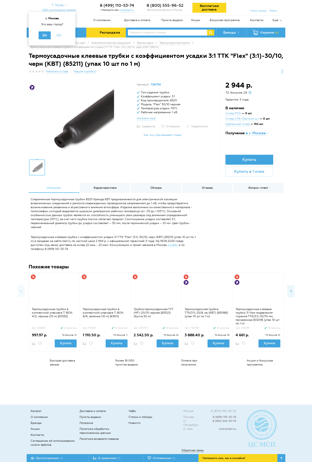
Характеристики (105, 187)
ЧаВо (132, 411)
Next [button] (290, 291)
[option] (81, 120)
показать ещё (146, 118)
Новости (134, 423)
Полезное (86, 423)
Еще (275, 20)
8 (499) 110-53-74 (117, 5)
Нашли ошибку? (85, 71)
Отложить (173, 126)
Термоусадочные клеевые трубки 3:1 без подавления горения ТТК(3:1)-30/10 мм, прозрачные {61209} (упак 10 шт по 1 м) (257, 316)
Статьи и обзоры (140, 417)
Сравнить (148, 126)
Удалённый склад (237, 124)
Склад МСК (233, 113)
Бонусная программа (225, 20)
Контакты (256, 20)
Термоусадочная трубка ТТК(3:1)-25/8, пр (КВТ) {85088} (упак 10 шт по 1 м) (206, 312)
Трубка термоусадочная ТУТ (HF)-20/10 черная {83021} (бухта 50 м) (153, 312)
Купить (249, 159)
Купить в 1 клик (249, 171)
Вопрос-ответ (258, 187)
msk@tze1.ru (127, 10)
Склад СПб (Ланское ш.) (242, 118)
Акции (195, 20)
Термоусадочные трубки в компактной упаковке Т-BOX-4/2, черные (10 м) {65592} (52, 312)
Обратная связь (192, 450)
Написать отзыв (57, 71)
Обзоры (156, 187)
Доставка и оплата (137, 20)
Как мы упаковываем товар (162, 135)
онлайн (173, 245)
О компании (101, 20)
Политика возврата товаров (99, 439)
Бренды (36, 423)
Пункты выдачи (172, 20)
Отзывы (207, 187)
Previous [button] (21, 291)
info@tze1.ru (227, 429)
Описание (54, 187)
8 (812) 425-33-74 (224, 421)
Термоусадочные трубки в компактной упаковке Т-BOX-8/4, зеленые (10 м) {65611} (103, 312)
